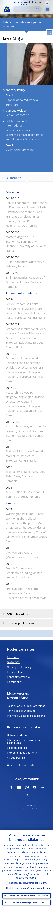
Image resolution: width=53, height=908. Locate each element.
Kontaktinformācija (18, 677)
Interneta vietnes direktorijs (22, 765)
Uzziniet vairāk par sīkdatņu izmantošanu (28, 888)
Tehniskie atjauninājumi (21, 710)
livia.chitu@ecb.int (22, 150)
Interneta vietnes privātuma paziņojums (23, 741)
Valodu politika (16, 757)
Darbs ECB (13, 662)
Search (37, 9)
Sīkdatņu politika (17, 747)
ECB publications (15, 614)
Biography (11, 177)
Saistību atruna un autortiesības (26, 706)
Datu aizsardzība (17, 735)
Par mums (13, 657)
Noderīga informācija (19, 667)
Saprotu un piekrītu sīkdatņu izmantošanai (29, 895)
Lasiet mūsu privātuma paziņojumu (28, 882)
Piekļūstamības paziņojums (23, 752)
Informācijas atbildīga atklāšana (26, 715)
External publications (17, 623)
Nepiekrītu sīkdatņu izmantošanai (29, 902)
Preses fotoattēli (16, 672)
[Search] (24, 9)
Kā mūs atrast (15, 682)
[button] (47, 3)
